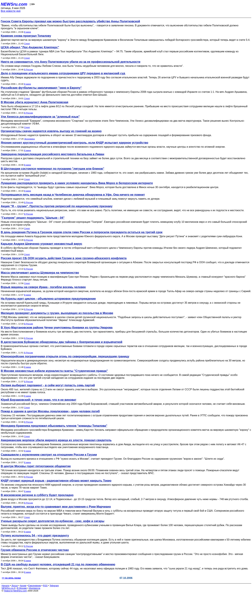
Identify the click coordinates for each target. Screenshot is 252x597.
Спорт (27, 43)
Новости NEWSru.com (15, 590)
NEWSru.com (14, 4)
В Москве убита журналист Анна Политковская (34, 102)
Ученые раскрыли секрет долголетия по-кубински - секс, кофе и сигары (52, 521)
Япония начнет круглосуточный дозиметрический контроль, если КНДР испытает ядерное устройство (74, 142)
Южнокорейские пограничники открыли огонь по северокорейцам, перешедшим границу (65, 356)
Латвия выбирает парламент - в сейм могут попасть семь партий (48, 385)
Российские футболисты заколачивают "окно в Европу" (41, 87)
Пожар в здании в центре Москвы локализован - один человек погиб (50, 411)
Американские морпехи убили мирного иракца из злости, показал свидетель (56, 440)
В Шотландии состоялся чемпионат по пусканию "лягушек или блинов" (52, 168)
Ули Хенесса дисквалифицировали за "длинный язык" (40, 116)
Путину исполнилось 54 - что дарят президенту (35, 535)
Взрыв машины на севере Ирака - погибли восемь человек (43, 287)
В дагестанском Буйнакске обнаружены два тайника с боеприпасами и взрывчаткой (61, 342)
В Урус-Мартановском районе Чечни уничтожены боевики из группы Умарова (57, 327)
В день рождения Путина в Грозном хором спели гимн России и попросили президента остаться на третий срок (81, 232)
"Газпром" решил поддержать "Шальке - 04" (33, 217)
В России (28, 69)
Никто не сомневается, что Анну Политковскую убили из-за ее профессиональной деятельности (70, 61)
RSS (45, 585)
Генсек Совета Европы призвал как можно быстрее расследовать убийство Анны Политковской (70, 21)
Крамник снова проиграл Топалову (26, 35)
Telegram (54, 585)
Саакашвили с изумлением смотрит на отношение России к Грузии (49, 454)
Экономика (29, 139)
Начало (5, 585)
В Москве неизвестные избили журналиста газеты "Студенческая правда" (54, 370)
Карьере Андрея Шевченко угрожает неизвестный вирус (41, 243)
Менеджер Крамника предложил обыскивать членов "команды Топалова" (54, 425)
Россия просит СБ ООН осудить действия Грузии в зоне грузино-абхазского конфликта (63, 258)
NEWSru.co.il (8, 588)
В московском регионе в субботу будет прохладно (37, 495)
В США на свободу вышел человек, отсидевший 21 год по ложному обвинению (58, 564)
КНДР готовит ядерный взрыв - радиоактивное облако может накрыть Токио (56, 480)
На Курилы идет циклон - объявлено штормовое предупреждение (48, 298)
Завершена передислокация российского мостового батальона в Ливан (52, 154)
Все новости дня (11, 11)
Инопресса (34, 588)
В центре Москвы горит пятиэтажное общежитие (36, 466)
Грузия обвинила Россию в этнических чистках (35, 550)
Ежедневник (34, 585)
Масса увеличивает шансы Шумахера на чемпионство (40, 272)
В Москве (22, 588)
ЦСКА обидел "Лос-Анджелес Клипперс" (30, 47)
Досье (14, 585)
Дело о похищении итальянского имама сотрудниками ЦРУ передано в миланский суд (63, 73)
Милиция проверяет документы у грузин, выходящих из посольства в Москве (57, 313)
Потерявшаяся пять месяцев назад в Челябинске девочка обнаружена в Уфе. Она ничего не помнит (73, 194)
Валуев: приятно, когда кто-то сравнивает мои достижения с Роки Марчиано (56, 506)
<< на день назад (11, 578)
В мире (27, 32)
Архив (23, 585)
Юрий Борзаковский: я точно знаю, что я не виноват (38, 399)
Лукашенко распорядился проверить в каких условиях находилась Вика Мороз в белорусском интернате (77, 183)
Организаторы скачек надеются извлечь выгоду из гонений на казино (51, 131)
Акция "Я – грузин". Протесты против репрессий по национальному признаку (57, 206)
